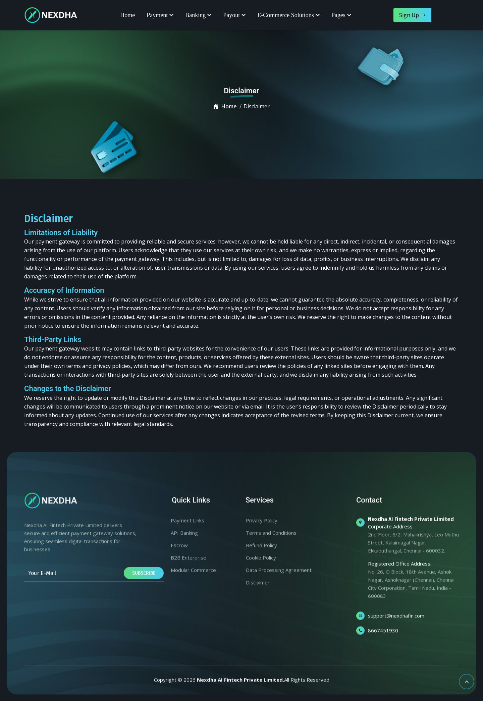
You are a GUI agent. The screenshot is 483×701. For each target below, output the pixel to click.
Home (127, 15)
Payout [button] (231, 15)
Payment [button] (157, 15)
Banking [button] (195, 15)
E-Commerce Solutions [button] (285, 15)
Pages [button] (338, 15)
